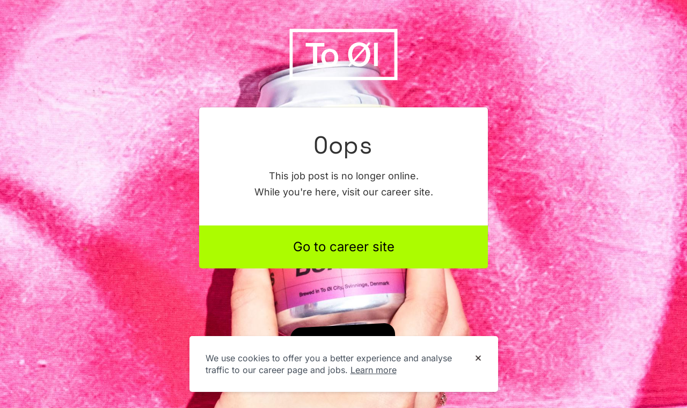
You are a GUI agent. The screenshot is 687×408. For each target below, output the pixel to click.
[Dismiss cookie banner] (478, 358)
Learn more (373, 370)
